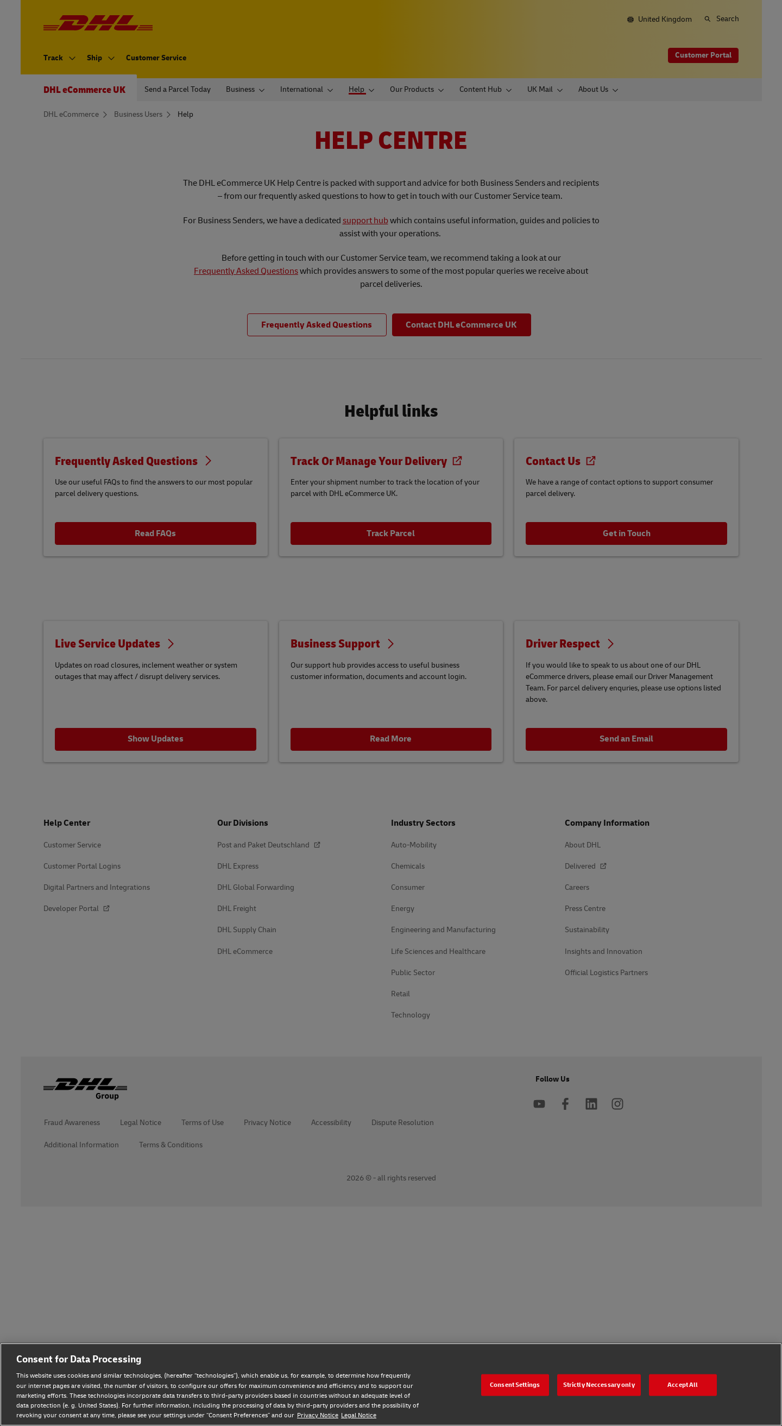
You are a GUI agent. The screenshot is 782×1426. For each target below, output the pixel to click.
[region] (391, 1384)
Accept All (682, 1384)
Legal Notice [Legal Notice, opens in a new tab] (358, 1415)
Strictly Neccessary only (599, 1384)
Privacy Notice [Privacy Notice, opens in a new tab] (317, 1415)
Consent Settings (515, 1384)
